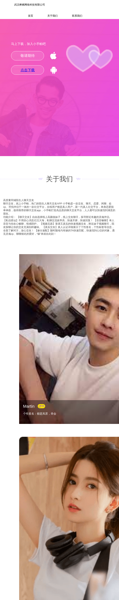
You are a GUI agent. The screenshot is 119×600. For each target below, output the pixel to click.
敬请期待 (28, 56)
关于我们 (52, 15)
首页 (30, 15)
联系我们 (77, 15)
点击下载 (28, 70)
